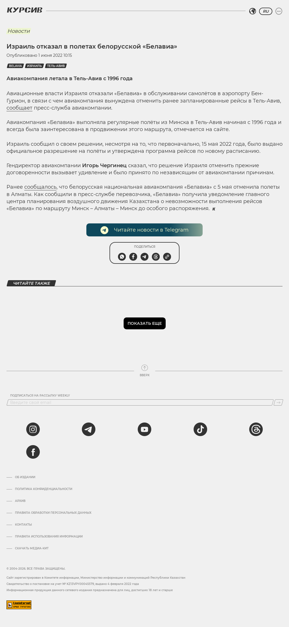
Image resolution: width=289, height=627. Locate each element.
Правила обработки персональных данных (53, 513)
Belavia (15, 66)
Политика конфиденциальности (43, 489)
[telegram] (88, 429)
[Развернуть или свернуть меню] (279, 11)
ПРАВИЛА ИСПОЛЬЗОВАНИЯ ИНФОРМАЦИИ (49, 536)
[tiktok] (200, 429)
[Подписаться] (278, 402)
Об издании (25, 477)
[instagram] (33, 429)
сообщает (19, 108)
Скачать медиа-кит (32, 548)
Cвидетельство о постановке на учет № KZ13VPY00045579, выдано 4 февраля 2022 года (72, 584)
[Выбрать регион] (252, 11)
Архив (20, 501)
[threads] (256, 429)
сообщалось (40, 187)
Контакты (23, 524)
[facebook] (33, 452)
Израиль (34, 66)
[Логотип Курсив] (24, 10)
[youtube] (144, 429)
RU (266, 11)
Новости (18, 31)
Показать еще (145, 323)
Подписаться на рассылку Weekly (40, 395)
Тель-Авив (56, 66)
